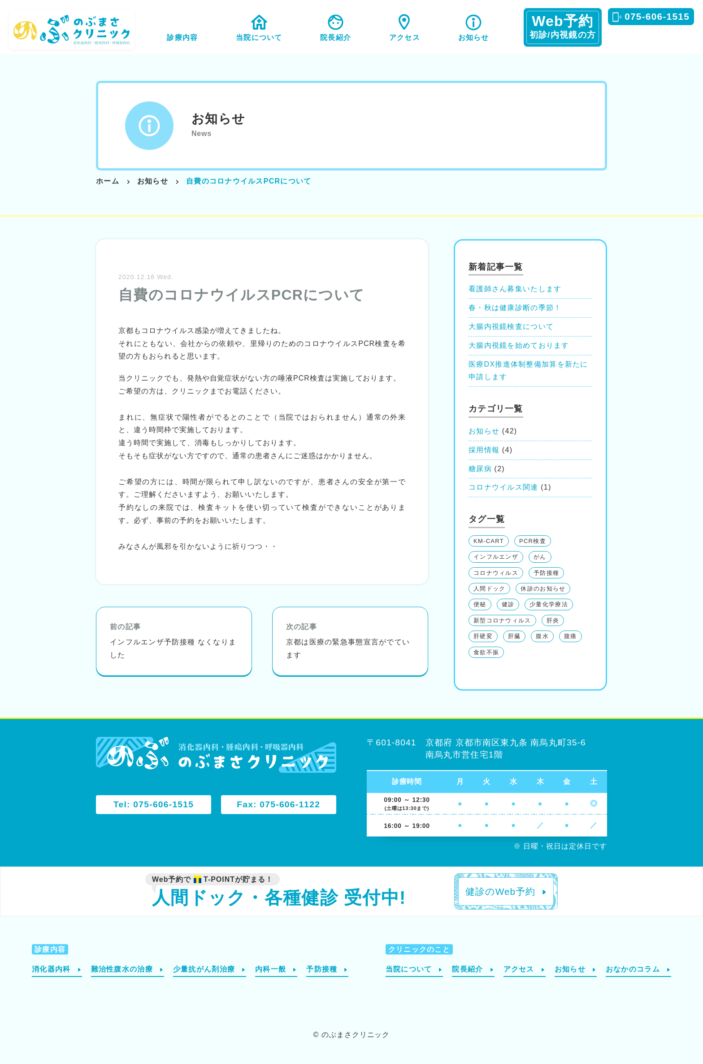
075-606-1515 (657, 16)
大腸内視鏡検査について (511, 326)
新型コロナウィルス (502, 620)
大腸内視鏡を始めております (519, 345)
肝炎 (553, 620)
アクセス (404, 37)
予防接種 (546, 572)
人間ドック (489, 588)
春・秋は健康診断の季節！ (515, 307)
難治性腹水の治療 (122, 969)
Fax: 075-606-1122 (278, 804)
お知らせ (473, 37)
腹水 (542, 636)
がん (540, 556)
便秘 (479, 604)
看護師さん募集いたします (515, 289)
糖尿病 (480, 469)
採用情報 (484, 450)
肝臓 (514, 636)
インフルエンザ (495, 556)
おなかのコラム (633, 969)
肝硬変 (483, 636)
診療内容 (182, 37)
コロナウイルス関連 (503, 487)
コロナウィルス (495, 572)
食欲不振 (486, 652)
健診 (508, 604)
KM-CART (488, 541)
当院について (259, 37)
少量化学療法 (548, 604)
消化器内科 (51, 969)
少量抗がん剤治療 (204, 969)
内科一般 (270, 969)
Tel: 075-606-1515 (153, 804)
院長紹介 (335, 37)
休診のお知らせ (543, 588)
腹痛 (570, 636)
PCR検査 (532, 541)
